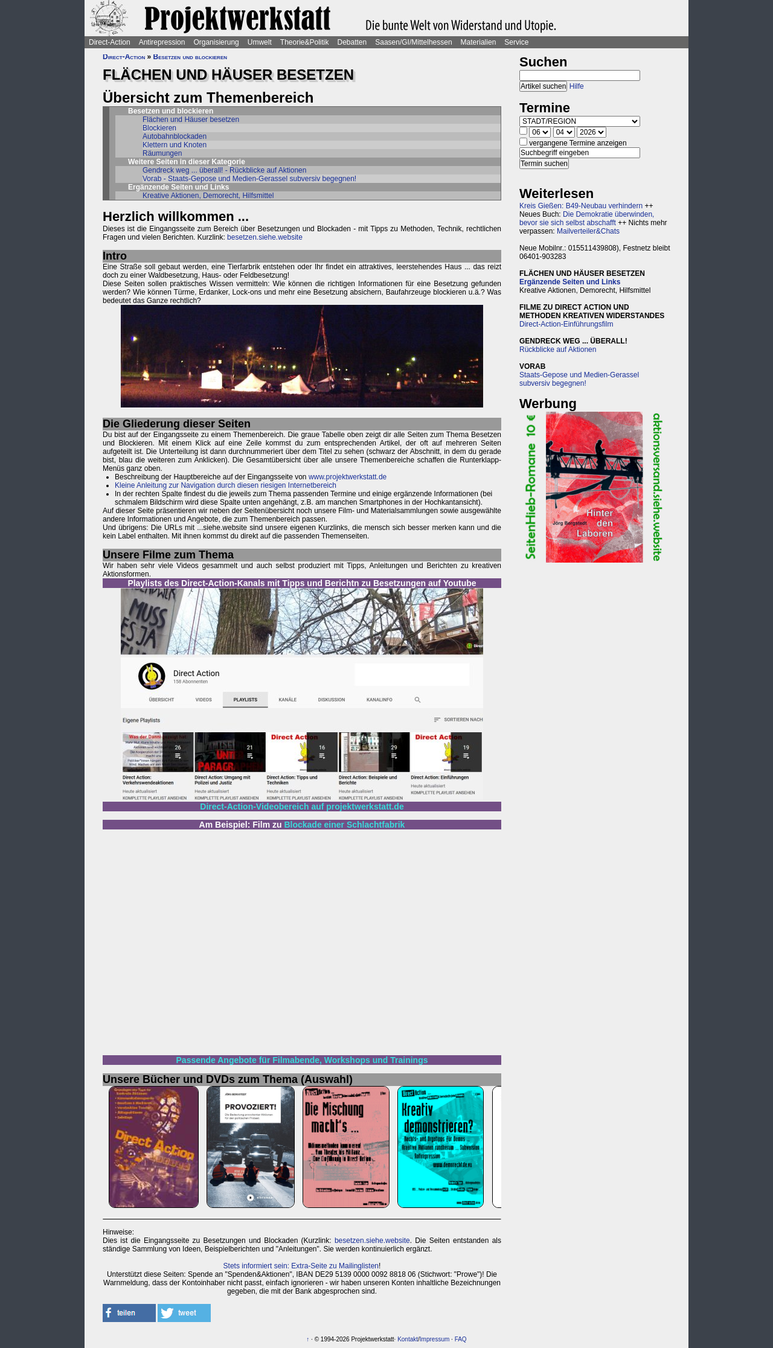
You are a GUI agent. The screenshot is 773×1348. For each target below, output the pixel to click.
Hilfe (576, 86)
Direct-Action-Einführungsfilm (566, 324)
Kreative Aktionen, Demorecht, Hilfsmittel (208, 195)
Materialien (478, 42)
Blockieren (159, 128)
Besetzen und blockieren (190, 57)
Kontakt (407, 1339)
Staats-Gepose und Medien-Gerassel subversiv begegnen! (579, 379)
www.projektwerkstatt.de (347, 477)
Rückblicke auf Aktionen (557, 349)
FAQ (461, 1339)
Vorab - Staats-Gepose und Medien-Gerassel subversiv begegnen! (249, 178)
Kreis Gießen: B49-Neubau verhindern (581, 206)
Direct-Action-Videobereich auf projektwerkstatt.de (301, 806)
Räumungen (162, 153)
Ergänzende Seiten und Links (569, 282)
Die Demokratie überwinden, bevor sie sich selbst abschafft (586, 218)
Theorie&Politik (304, 42)
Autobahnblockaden (175, 136)
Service (516, 42)
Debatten (352, 42)
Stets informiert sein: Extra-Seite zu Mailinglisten (301, 1266)
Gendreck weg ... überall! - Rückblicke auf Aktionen (224, 170)
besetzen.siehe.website (265, 237)
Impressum (434, 1339)
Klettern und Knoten (175, 145)
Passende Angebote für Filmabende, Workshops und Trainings (302, 1060)
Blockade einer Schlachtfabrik (344, 824)
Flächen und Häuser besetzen (191, 119)
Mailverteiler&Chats (588, 231)
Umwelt (260, 42)
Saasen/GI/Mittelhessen (413, 42)
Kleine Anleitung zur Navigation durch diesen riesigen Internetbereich (225, 485)
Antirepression (162, 42)
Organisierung (216, 42)
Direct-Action (109, 42)
